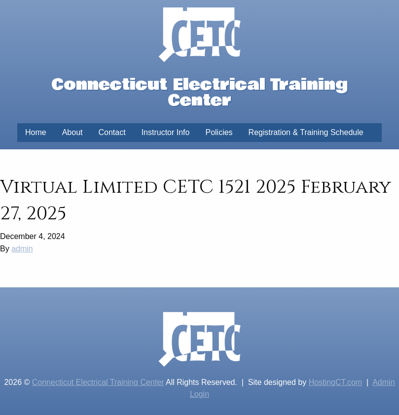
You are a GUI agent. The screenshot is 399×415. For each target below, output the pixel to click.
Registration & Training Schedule (306, 132)
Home (35, 132)
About (72, 132)
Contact (112, 132)
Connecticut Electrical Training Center (98, 382)
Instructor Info (166, 132)
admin (22, 248)
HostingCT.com (335, 382)
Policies (218, 132)
